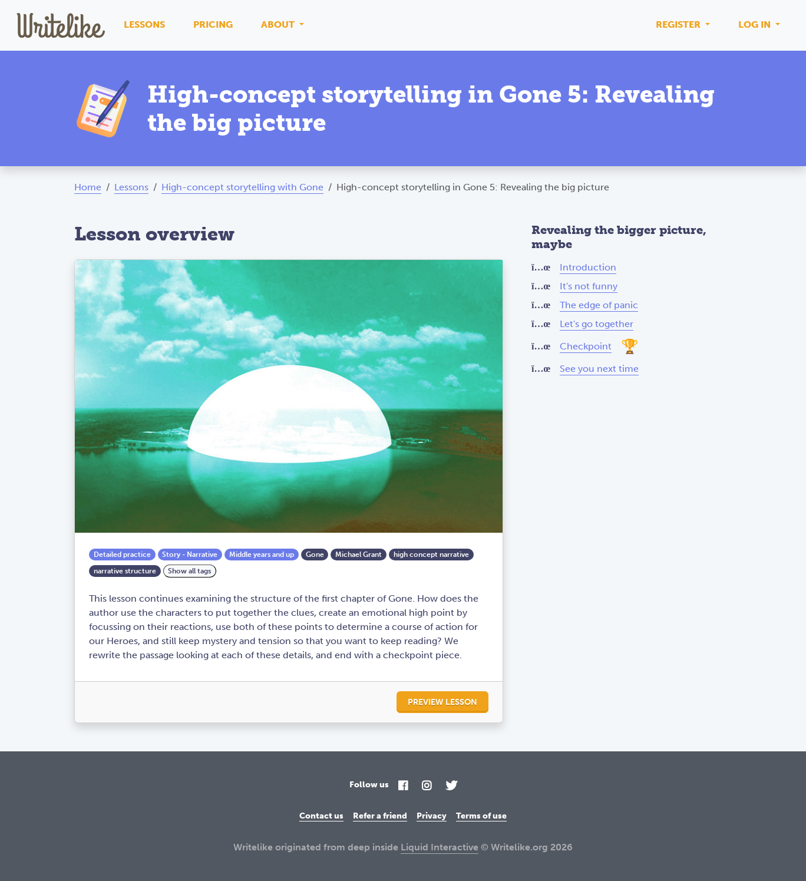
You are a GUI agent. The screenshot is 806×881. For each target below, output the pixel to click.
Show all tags (189, 571)
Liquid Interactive (439, 847)
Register (679, 24)
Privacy (432, 816)
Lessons (144, 24)
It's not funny (588, 286)
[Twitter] (451, 786)
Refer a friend (380, 816)
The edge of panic (599, 305)
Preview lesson (442, 702)
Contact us (321, 816)
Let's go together (596, 323)
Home (87, 187)
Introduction (588, 267)
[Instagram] (426, 786)
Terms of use (481, 816)
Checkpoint (586, 346)
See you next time (599, 368)
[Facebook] (403, 786)
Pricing (213, 24)
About (279, 24)
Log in (755, 24)
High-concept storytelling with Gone (242, 187)
